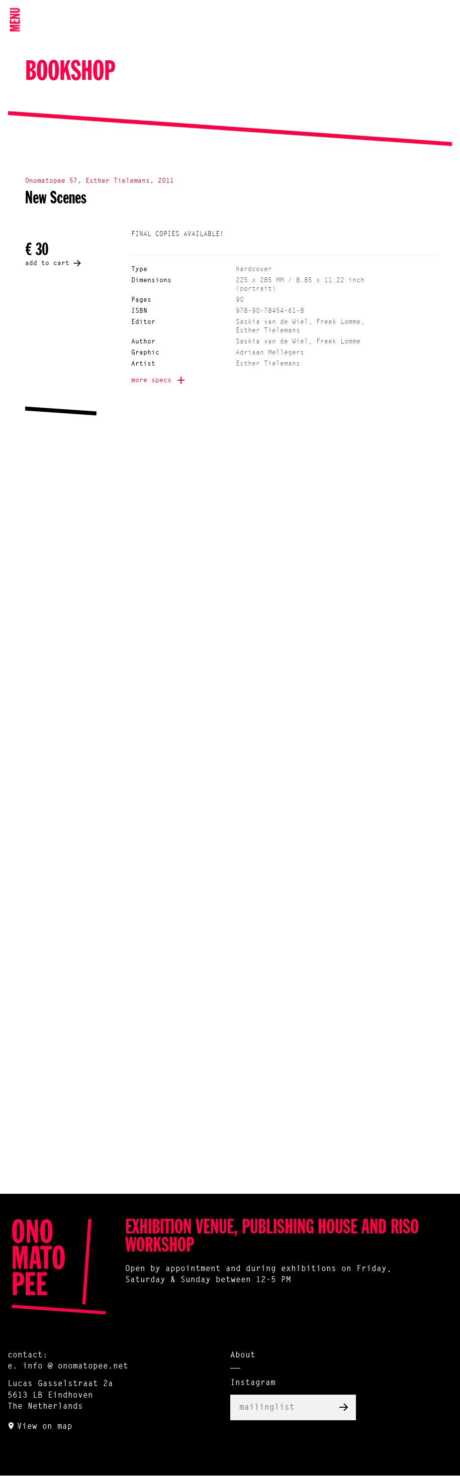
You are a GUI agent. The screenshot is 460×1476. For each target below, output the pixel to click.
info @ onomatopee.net (75, 1367)
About (242, 1355)
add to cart (47, 263)
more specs (151, 380)
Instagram (252, 1383)
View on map (44, 1427)
